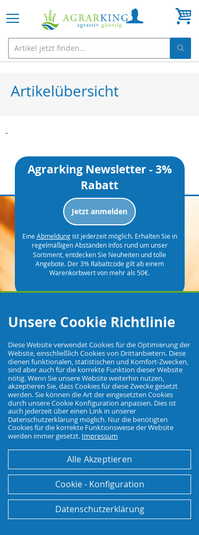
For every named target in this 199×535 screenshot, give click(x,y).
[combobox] (99, 48)
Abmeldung (54, 236)
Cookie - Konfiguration (99, 484)
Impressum (100, 436)
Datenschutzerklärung (99, 509)
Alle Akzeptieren (99, 459)
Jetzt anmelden (99, 211)
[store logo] (85, 20)
